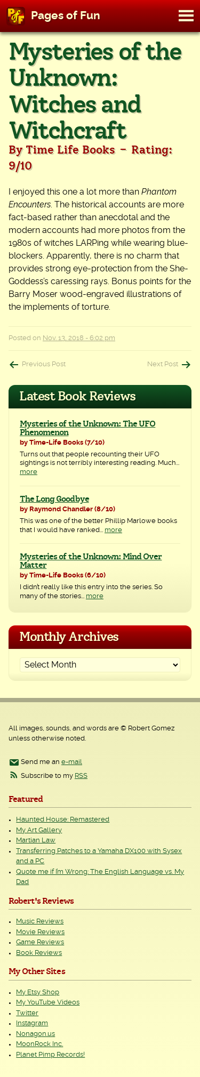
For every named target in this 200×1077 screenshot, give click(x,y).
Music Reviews (39, 921)
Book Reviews (39, 953)
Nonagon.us (35, 1034)
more (28, 472)
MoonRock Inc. (39, 1044)
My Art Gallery (39, 830)
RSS (81, 776)
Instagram (32, 1023)
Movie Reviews (40, 932)
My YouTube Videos (47, 1002)
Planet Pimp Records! (50, 1054)
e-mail (71, 762)
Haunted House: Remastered (62, 819)
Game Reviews (40, 942)
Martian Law (35, 840)
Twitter (27, 1013)
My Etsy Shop (37, 992)
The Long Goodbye (54, 499)
